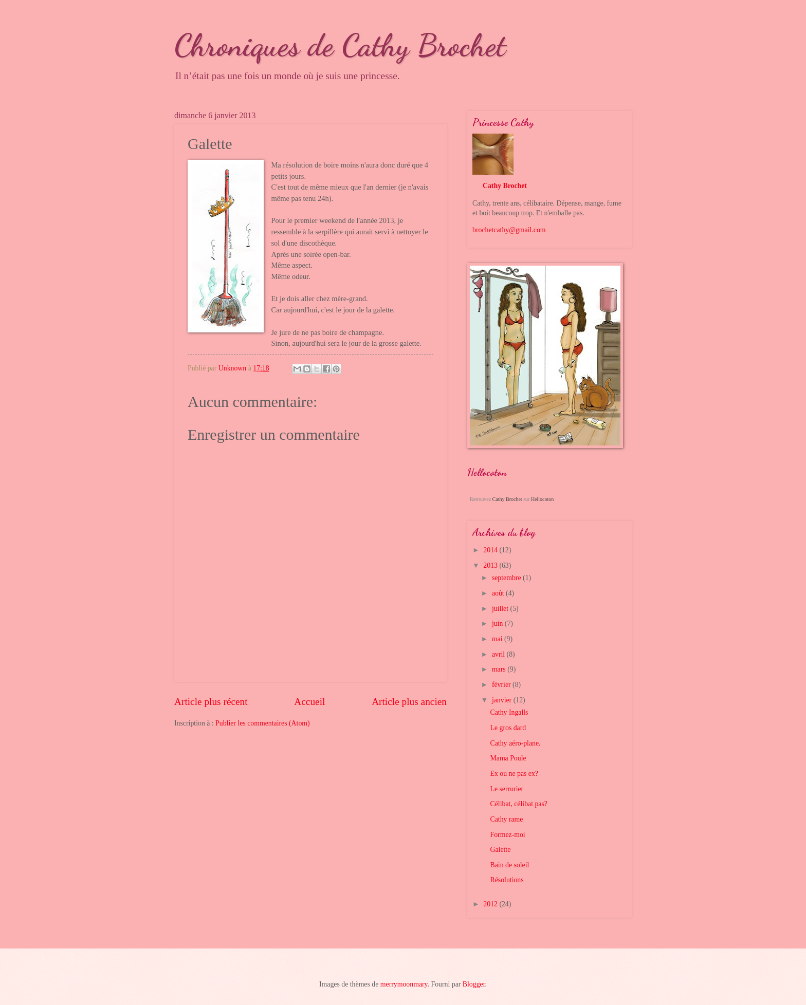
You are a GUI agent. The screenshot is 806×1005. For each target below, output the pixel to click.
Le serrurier (506, 789)
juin (498, 623)
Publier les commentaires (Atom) (262, 723)
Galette (500, 849)
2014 (491, 550)
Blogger (474, 984)
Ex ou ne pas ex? (514, 773)
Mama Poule (508, 758)
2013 (491, 565)
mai (498, 639)
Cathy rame (506, 819)
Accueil (309, 701)
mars (499, 669)
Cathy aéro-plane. (515, 743)
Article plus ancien (409, 701)
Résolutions (506, 880)
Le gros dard (508, 728)
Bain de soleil (509, 865)
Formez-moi (507, 835)
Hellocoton (542, 499)
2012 (491, 904)
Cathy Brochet (505, 186)
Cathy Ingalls (509, 712)
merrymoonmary (404, 984)
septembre (507, 578)
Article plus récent (211, 701)
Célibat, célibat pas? (518, 804)
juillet (501, 608)
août (499, 593)
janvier (503, 700)
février (502, 684)
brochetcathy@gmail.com (509, 230)
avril (499, 654)
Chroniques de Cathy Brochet (340, 45)
